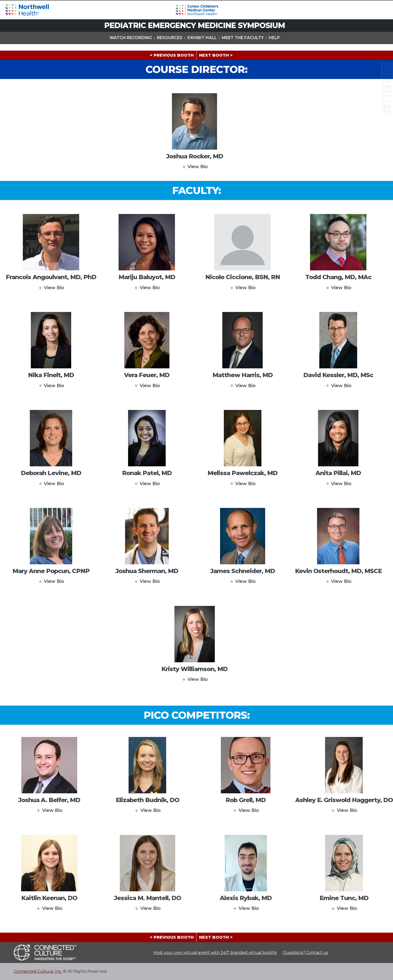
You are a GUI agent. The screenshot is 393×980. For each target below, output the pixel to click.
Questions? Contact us (305, 952)
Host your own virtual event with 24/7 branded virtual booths (215, 952)
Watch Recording (131, 44)
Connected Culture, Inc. (38, 971)
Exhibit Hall (202, 44)
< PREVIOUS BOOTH (172, 55)
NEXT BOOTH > (216, 55)
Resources (169, 44)
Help (274, 44)
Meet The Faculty (243, 44)
